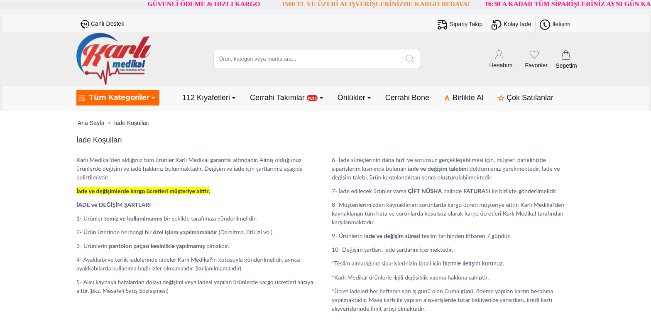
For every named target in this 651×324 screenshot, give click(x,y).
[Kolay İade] (511, 24)
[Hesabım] (501, 59)
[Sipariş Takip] (460, 24)
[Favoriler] (536, 59)
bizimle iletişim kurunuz (473, 263)
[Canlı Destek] (102, 24)
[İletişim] (555, 24)
